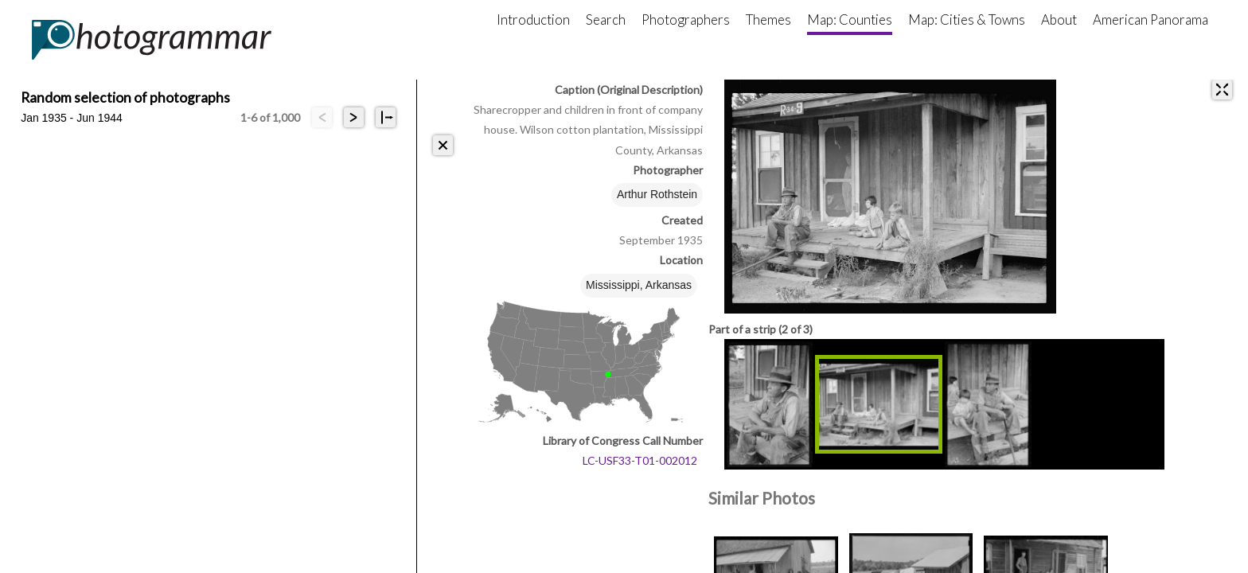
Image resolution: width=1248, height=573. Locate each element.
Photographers (686, 19)
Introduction (533, 19)
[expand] (1222, 89)
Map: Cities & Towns (966, 19)
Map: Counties (849, 19)
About (1059, 19)
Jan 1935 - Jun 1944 (72, 117)
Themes (768, 19)
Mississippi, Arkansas (639, 285)
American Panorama (1150, 19)
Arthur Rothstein (657, 194)
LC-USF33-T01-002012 (640, 460)
